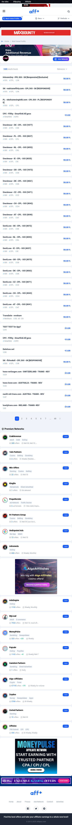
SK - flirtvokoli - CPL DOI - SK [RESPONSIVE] (22, 360)
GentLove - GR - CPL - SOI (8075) (17, 259)
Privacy (27, 802)
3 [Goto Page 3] (26, 418)
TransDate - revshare (12, 315)
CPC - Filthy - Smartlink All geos (17, 114)
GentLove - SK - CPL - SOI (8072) (17, 226)
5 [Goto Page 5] (36, 418)
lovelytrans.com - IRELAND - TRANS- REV (21, 405)
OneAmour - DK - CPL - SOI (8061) (18, 181)
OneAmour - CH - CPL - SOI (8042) (18, 203)
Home (6, 41)
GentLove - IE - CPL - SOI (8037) (17, 248)
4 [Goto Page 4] (31, 418)
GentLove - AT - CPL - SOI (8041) (17, 304)
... (50, 418)
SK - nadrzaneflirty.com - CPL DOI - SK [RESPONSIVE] (26, 88)
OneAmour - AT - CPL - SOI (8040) (18, 215)
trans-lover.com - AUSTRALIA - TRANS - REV (22, 383)
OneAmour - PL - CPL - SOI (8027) (18, 136)
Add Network (39, 802)
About (19, 802)
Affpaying (17, 2)
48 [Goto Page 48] (55, 418)
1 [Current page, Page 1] (17, 418)
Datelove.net (8, 349)
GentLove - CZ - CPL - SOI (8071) (17, 282)
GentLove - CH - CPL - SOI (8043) (17, 293)
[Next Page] (60, 418)
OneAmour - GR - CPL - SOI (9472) (18, 170)
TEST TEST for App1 (12, 327)
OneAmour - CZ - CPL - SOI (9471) (18, 192)
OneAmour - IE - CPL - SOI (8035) (17, 158)
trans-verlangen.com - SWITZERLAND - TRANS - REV (26, 372)
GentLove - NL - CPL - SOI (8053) (17, 237)
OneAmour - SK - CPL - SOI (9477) (18, 125)
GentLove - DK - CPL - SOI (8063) (17, 271)
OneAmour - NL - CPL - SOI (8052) (18, 147)
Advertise (59, 802)
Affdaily (28, 2)
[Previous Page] (12, 418)
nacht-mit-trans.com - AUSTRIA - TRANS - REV (23, 394)
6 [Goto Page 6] (40, 418)
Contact (50, 802)
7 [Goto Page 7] (45, 418)
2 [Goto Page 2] (21, 418)
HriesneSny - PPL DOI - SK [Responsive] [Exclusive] (25, 77)
